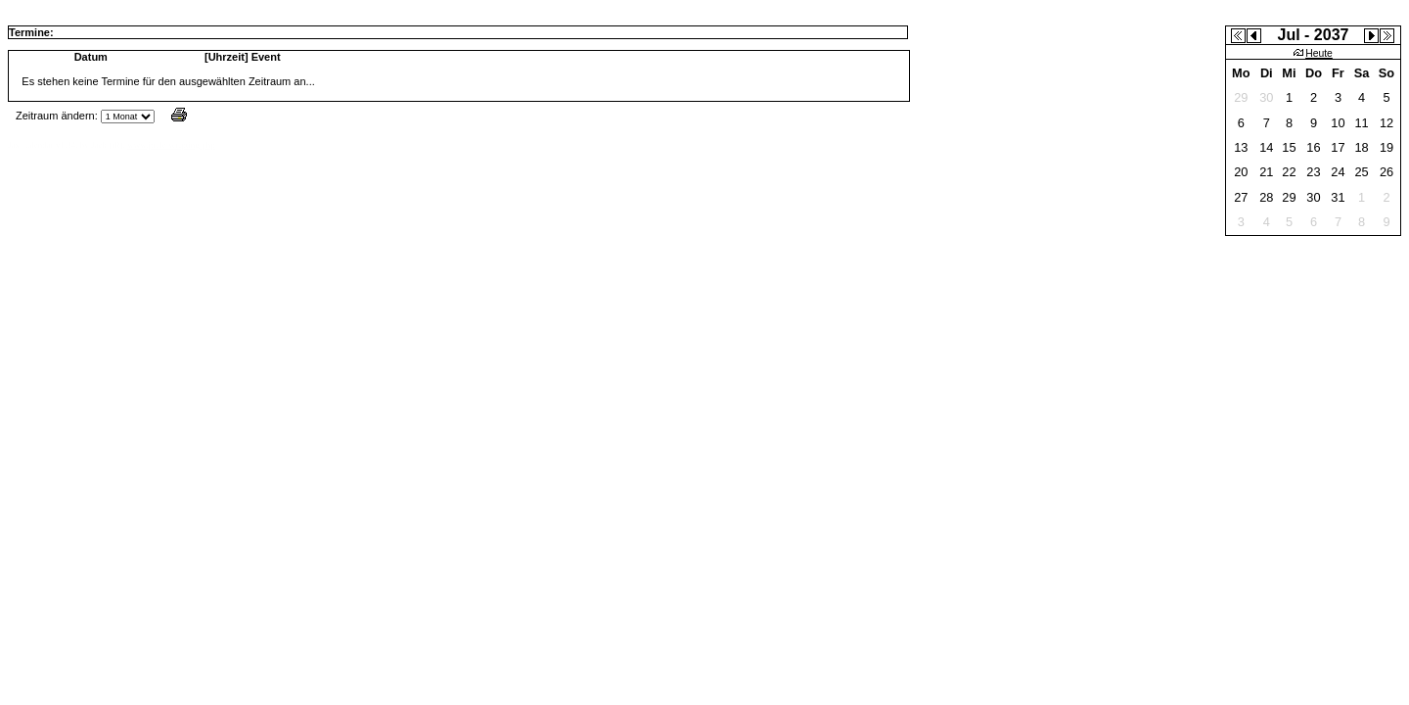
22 (1288, 171)
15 (1288, 147)
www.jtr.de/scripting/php (170, 145)
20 (1241, 171)
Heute (1313, 53)
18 (1361, 147)
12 (1386, 123)
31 (1337, 197)
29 (1288, 197)
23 (1313, 171)
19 (1386, 147)
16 (1313, 147)
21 (1266, 171)
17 (1337, 147)
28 (1266, 197)
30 (1313, 197)
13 (1241, 147)
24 (1337, 171)
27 (1241, 197)
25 (1361, 171)
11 (1361, 123)
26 (1386, 171)
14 (1266, 147)
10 (1337, 123)
